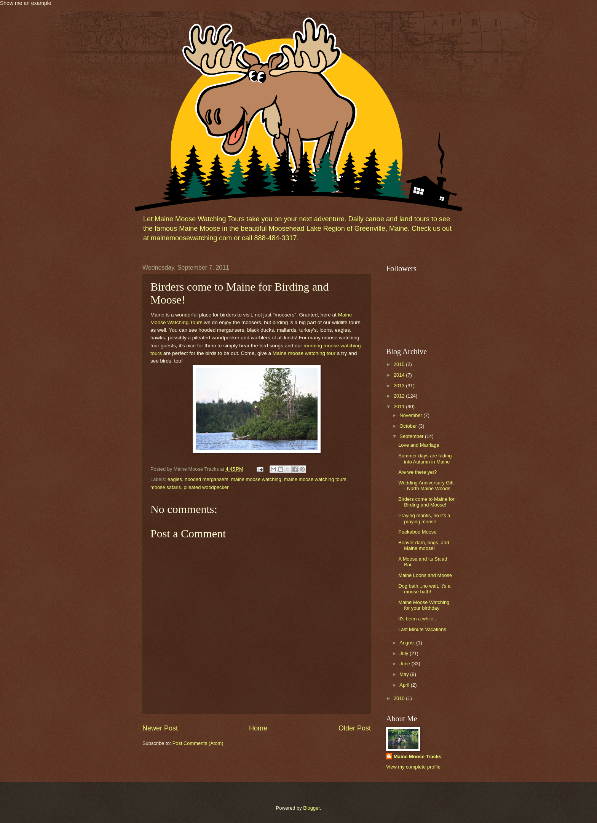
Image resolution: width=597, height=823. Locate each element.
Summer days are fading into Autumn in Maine (425, 458)
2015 (400, 364)
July (404, 653)
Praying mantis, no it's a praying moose (424, 518)
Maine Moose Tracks (417, 756)
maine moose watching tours (315, 479)
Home (258, 728)
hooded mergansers (206, 479)
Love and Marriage (418, 445)
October (408, 426)
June (405, 663)
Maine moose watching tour (304, 353)
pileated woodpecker (206, 487)
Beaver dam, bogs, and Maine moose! (423, 545)
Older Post (354, 728)
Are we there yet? (417, 472)
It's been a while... (417, 619)
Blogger (311, 808)
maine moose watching (256, 479)
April (404, 685)
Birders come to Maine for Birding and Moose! (426, 502)
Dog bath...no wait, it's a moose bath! (424, 588)
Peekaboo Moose (417, 532)
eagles (175, 479)
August (407, 643)
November (411, 415)
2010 (400, 698)
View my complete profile (413, 767)
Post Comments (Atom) (197, 743)
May (404, 674)
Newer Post (160, 728)
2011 (400, 406)
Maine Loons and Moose (425, 575)
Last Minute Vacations (422, 629)
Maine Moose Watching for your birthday (423, 605)
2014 (400, 375)
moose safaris (165, 487)
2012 (400, 396)
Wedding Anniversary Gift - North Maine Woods (425, 485)
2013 (400, 385)
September (412, 436)
